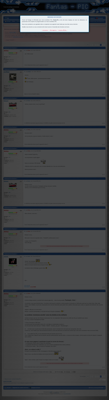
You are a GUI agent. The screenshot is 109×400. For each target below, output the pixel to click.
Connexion (45, 30)
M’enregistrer (53, 30)
